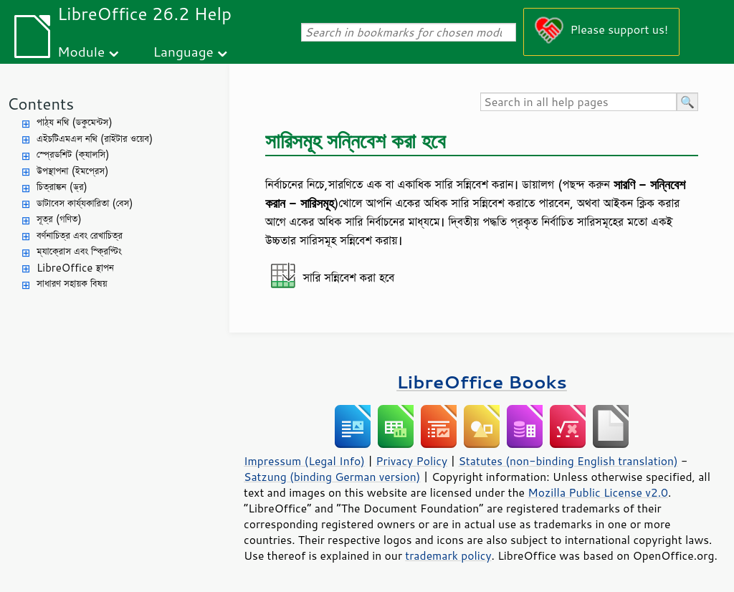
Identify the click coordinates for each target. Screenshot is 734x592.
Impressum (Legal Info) (304, 461)
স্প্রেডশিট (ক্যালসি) (73, 154)
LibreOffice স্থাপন (75, 267)
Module (81, 51)
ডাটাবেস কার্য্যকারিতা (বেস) (85, 203)
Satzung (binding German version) (332, 476)
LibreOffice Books (481, 381)
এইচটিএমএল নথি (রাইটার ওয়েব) (95, 138)
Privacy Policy (411, 461)
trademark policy (448, 555)
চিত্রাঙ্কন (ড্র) (62, 186)
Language (183, 51)
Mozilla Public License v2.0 (598, 492)
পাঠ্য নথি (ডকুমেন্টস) (75, 122)
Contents (40, 103)
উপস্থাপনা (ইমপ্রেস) (73, 170)
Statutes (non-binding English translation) (567, 461)
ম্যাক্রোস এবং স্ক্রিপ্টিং (79, 251)
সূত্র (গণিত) (59, 218)
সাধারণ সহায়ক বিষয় (72, 283)
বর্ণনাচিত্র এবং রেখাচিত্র (80, 235)
